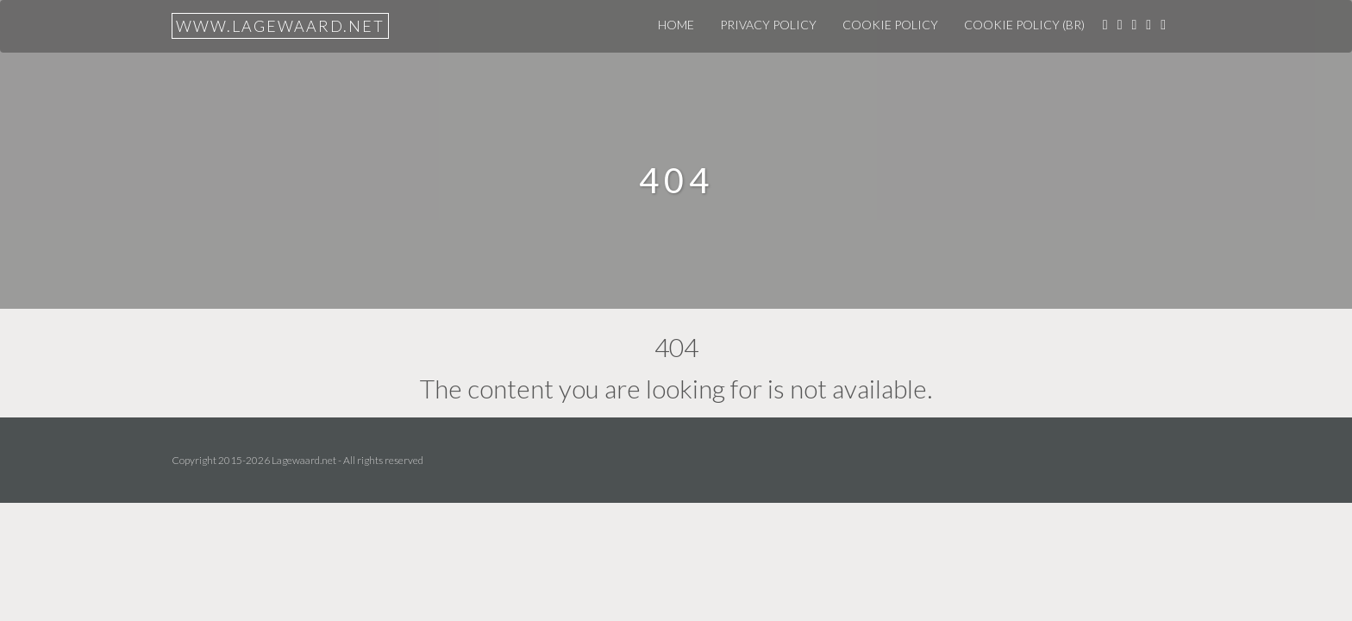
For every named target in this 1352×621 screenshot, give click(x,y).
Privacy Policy (768, 24)
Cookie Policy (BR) (1024, 24)
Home (676, 24)
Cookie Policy (890, 24)
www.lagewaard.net (280, 25)
